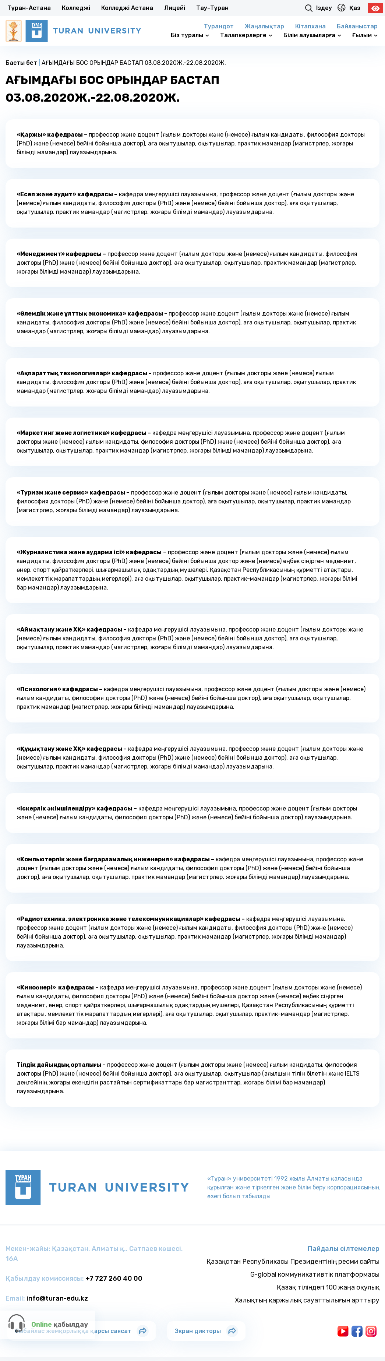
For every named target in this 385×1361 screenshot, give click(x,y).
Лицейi (174, 7)
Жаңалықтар (264, 26)
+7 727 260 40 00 (113, 1278)
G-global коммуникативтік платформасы (314, 1274)
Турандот (219, 26)
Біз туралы (190, 35)
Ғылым (365, 35)
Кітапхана (310, 26)
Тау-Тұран (212, 7)
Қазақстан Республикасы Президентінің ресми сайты (292, 1262)
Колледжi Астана (127, 7)
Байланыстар (357, 26)
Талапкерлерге (246, 35)
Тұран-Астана (29, 7)
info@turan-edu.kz (57, 1298)
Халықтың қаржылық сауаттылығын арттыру (307, 1300)
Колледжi (76, 7)
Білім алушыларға (312, 35)
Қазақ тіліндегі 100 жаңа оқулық (328, 1287)
